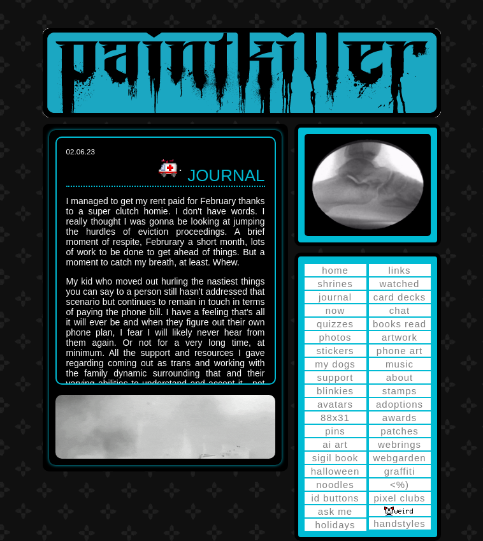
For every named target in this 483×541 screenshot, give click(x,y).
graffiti (399, 471)
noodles (335, 484)
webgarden (399, 457)
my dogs (335, 364)
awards (399, 417)
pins (335, 431)
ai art (334, 444)
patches (399, 431)
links (399, 270)
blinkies (335, 390)
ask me (335, 511)
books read (399, 323)
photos (335, 337)
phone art (399, 350)
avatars (335, 404)
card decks (399, 297)
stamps (399, 390)
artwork (399, 337)
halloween (335, 471)
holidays (335, 524)
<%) (399, 484)
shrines (334, 283)
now (335, 310)
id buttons (335, 498)
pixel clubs (399, 498)
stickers (335, 350)
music (400, 364)
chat (399, 310)
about (400, 377)
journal (335, 297)
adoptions (399, 404)
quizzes (335, 323)
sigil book (335, 457)
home (335, 270)
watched (400, 283)
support (335, 377)
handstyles (399, 523)
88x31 (335, 417)
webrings (399, 444)
